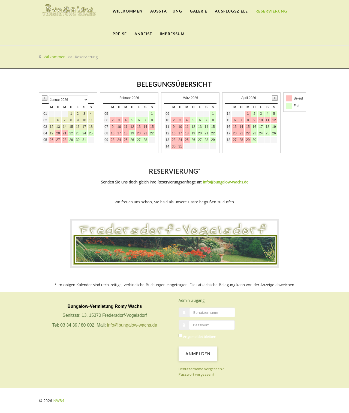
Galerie (198, 11)
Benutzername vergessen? (201, 368)
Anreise (143, 33)
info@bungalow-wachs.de (225, 182)
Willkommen (128, 11)
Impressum (172, 33)
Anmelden (197, 353)
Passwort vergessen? (196, 374)
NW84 (58, 400)
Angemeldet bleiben (199, 336)
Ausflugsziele (231, 11)
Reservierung (271, 11)
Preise (120, 33)
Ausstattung (166, 11)
